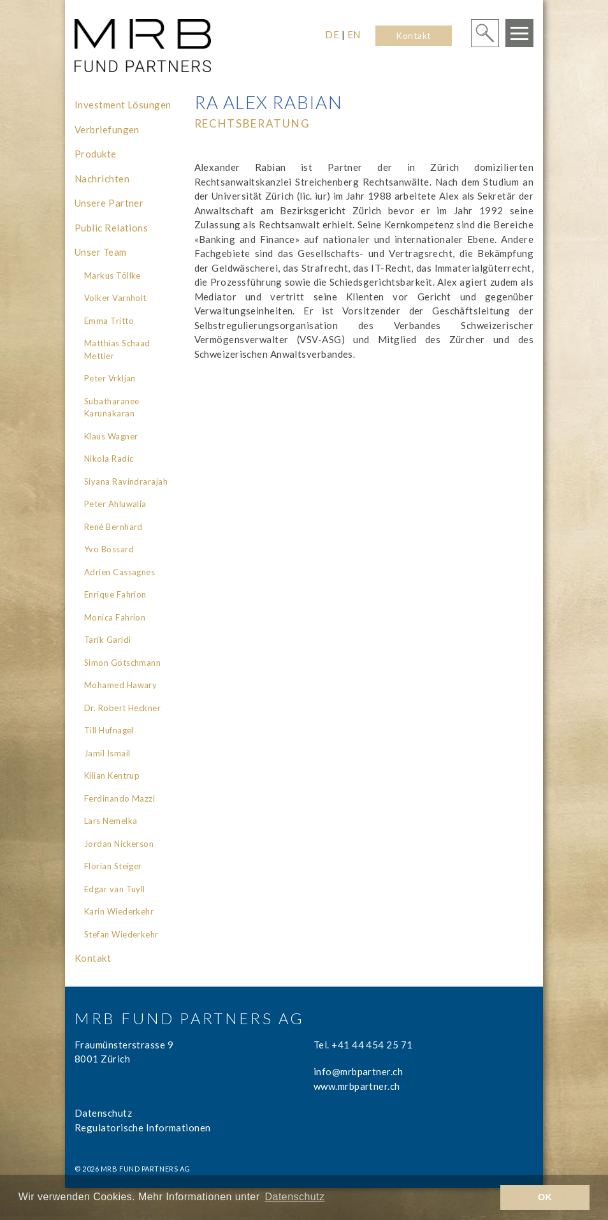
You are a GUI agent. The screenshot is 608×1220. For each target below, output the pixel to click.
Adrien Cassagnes (119, 572)
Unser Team (101, 252)
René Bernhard (113, 527)
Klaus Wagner (111, 436)
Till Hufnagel (109, 730)
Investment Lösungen (123, 104)
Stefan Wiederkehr (121, 934)
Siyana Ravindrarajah (126, 481)
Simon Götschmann (122, 663)
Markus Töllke (112, 275)
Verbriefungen (107, 129)
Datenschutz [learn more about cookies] (295, 1196)
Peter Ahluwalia (115, 504)
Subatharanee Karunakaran (111, 407)
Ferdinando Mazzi (119, 798)
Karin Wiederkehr (119, 911)
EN (354, 34)
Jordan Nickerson (119, 844)
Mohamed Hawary (120, 685)
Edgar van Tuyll (114, 889)
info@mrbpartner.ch (358, 1071)
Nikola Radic (108, 458)
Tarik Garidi (107, 640)
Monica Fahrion (114, 617)
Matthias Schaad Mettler (117, 349)
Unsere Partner (109, 203)
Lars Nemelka (110, 821)
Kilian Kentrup (112, 775)
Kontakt (413, 35)
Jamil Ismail (107, 753)
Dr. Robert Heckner (122, 708)
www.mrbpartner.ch (357, 1086)
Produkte (96, 153)
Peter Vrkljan (110, 378)
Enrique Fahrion (115, 594)
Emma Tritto (109, 321)
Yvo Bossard (109, 549)
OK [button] (545, 1197)
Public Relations (111, 227)
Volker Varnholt (115, 298)
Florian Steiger (113, 866)
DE (332, 34)
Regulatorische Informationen (143, 1127)
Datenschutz (103, 1113)
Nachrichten (102, 178)
